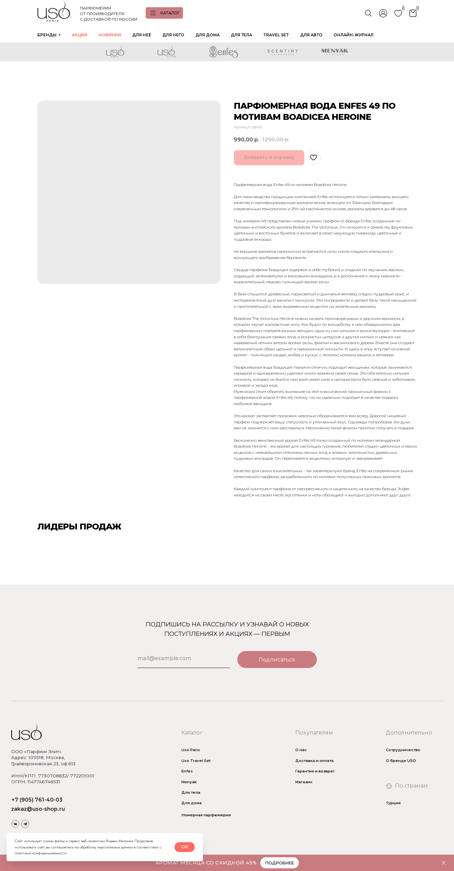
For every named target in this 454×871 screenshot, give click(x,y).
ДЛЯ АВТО (311, 34)
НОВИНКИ (110, 34)
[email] (183, 658)
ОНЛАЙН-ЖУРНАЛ (353, 34)
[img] (15, 824)
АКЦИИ (79, 34)
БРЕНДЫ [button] (47, 34)
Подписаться (277, 659)
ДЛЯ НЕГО (173, 34)
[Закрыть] (443, 863)
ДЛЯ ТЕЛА (241, 34)
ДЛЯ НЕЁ (141, 34)
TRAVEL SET (276, 34)
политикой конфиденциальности (41, 853)
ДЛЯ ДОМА (207, 34)
